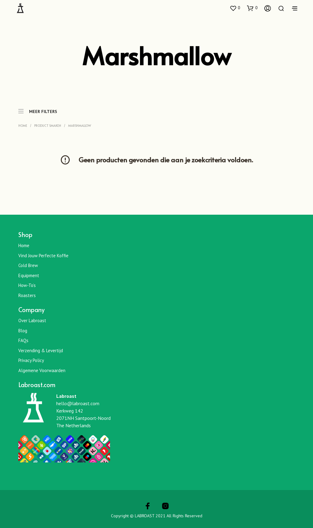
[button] (235, 8)
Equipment (28, 275)
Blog (22, 331)
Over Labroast (32, 320)
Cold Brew (28, 265)
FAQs (23, 340)
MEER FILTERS (37, 108)
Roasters (27, 295)
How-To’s (27, 285)
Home (22, 125)
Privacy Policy (31, 360)
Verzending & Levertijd (40, 350)
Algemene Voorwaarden (41, 370)
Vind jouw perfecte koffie (43, 255)
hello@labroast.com (77, 403)
